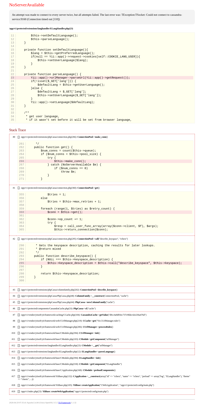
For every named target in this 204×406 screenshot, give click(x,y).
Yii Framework (64, 403)
